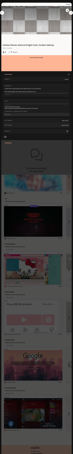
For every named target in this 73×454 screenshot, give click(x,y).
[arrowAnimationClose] (2, 13)
